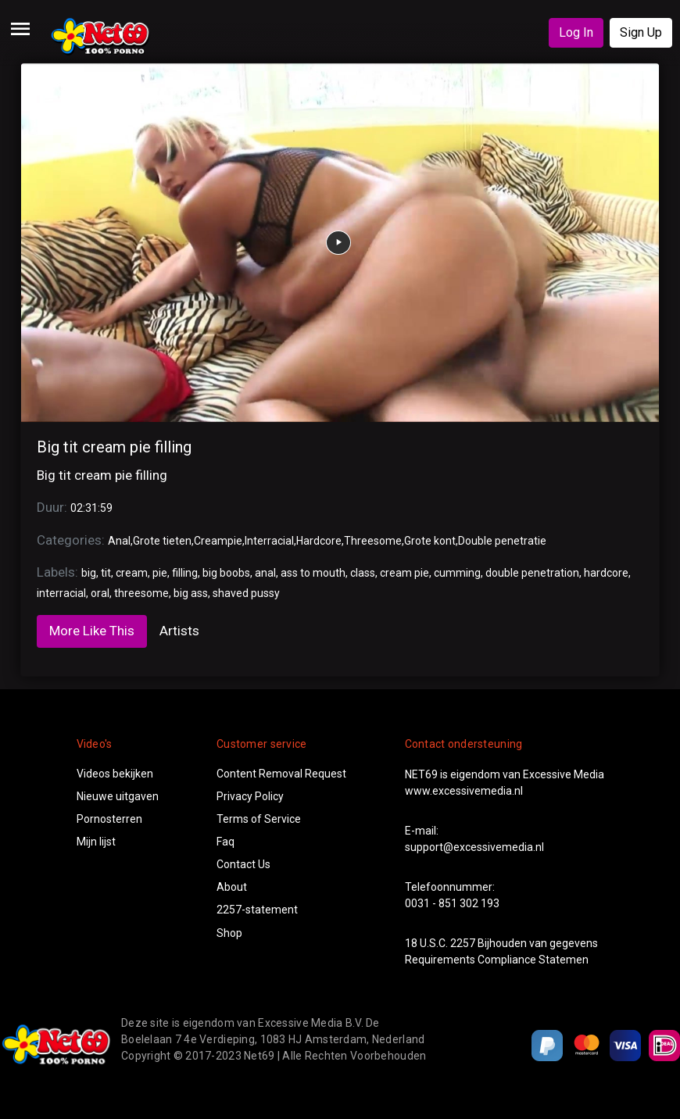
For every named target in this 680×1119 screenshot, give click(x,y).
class (362, 573)
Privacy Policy (250, 796)
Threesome (373, 540)
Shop (229, 933)
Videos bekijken (115, 773)
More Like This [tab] (91, 630)
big (88, 573)
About (232, 887)
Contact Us (243, 864)
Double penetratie (502, 540)
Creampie (218, 540)
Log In (576, 32)
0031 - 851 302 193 (452, 903)
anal (265, 573)
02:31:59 (91, 508)
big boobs (226, 573)
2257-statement (257, 909)
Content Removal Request (281, 773)
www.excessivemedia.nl (464, 791)
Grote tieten (162, 540)
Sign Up (641, 32)
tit (106, 573)
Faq (225, 841)
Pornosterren (109, 819)
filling (185, 573)
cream (132, 573)
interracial (61, 593)
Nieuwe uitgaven (118, 796)
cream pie (404, 573)
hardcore (606, 573)
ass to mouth (313, 573)
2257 (462, 943)
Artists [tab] (179, 630)
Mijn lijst (96, 841)
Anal (119, 540)
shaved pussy (246, 593)
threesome (141, 593)
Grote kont (430, 540)
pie (159, 573)
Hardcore (319, 540)
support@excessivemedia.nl (474, 847)
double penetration (532, 573)
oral (100, 593)
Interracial (269, 540)
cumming (457, 573)
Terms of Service (259, 819)
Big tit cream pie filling (114, 447)
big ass (191, 593)
